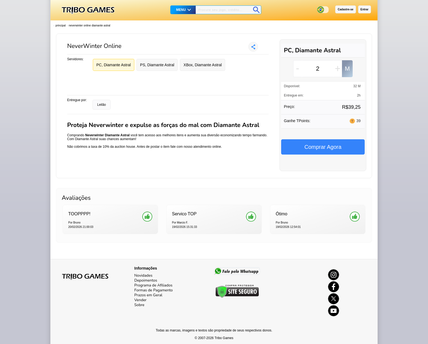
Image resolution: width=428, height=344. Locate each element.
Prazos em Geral (148, 295)
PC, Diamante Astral (113, 65)
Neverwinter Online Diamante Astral (89, 25)
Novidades (143, 275)
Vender (140, 300)
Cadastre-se (345, 9)
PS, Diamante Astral (157, 65)
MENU (181, 10)
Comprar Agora (322, 147)
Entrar (364, 9)
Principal (60, 25)
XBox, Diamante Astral (202, 65)
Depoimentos (145, 280)
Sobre (139, 304)
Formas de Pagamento (153, 290)
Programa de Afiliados (153, 285)
